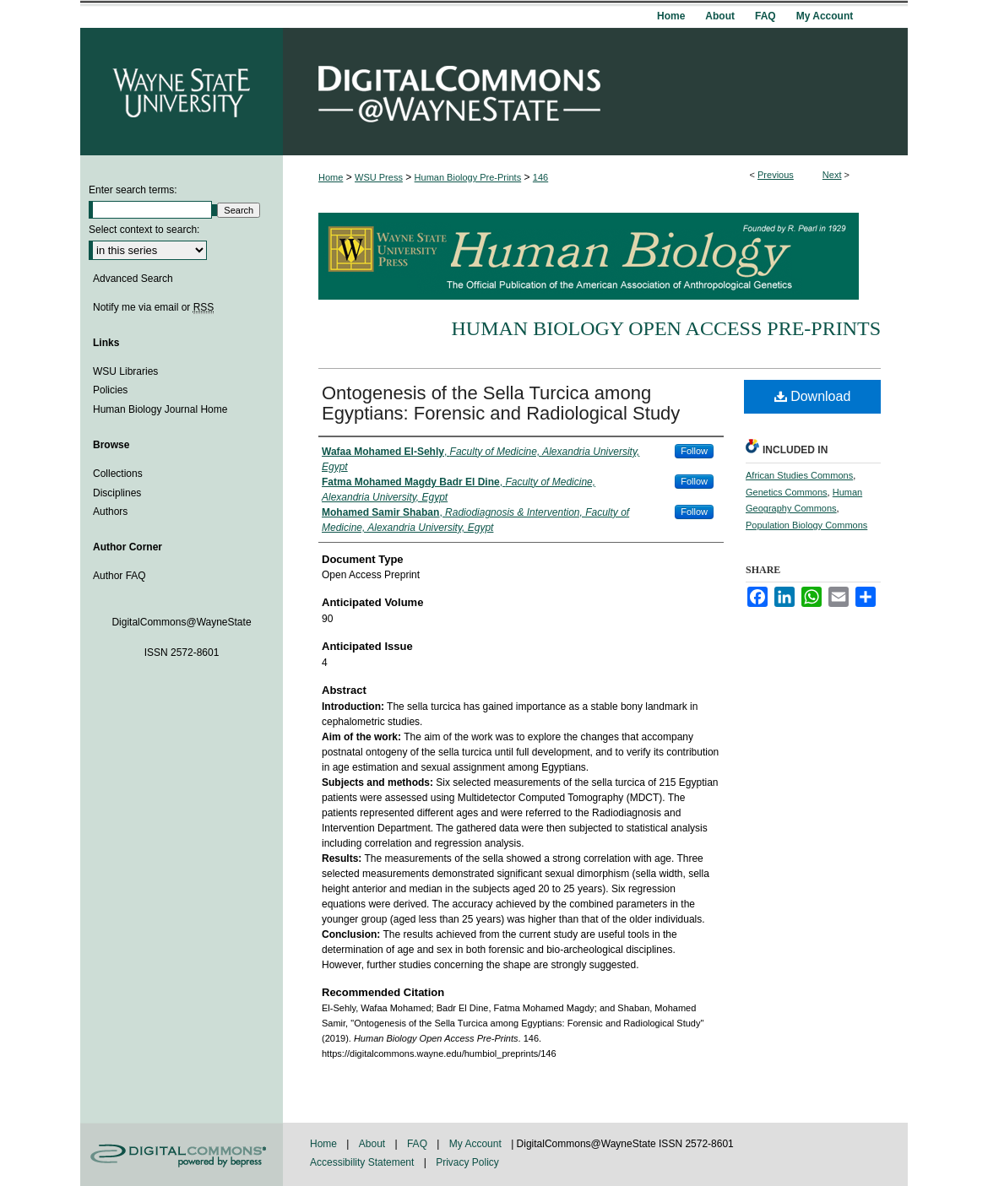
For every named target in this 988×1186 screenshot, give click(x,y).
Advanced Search (133, 278)
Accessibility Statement (363, 1162)
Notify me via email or (153, 307)
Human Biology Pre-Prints (468, 177)
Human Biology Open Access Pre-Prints (666, 328)
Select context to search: (144, 230)
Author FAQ (119, 576)
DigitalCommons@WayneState (595, 91)
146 (540, 177)
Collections (118, 473)
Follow (694, 451)
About (373, 1144)
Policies (110, 390)
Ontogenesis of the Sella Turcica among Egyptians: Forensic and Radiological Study (501, 403)
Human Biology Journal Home (160, 409)
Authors (110, 511)
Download (812, 396)
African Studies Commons (799, 475)
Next (832, 175)
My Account (476, 1144)
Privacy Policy (467, 1162)
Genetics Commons (787, 492)
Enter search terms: (133, 190)
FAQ (418, 1144)
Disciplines (117, 493)
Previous (775, 175)
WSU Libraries (125, 371)
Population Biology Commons (806, 525)
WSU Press (379, 177)
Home (330, 177)
